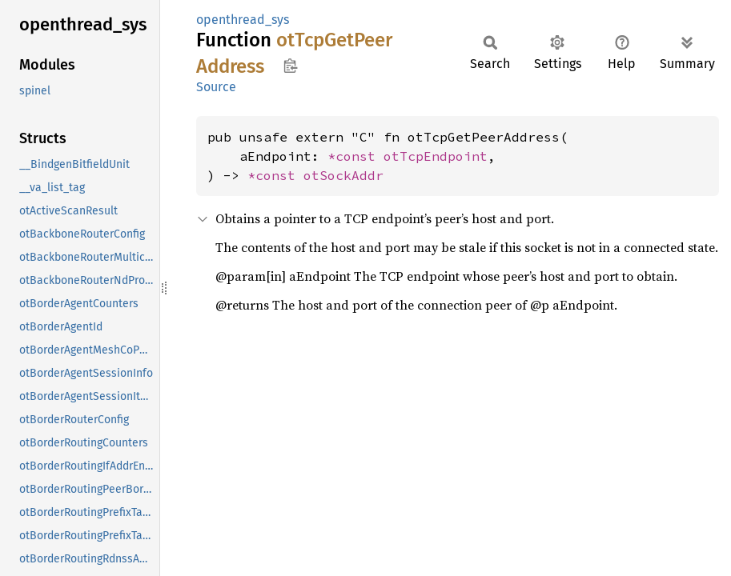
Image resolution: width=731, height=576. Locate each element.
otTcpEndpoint (436, 156)
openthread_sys (242, 19)
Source (216, 86)
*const (355, 156)
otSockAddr (343, 175)
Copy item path (290, 65)
